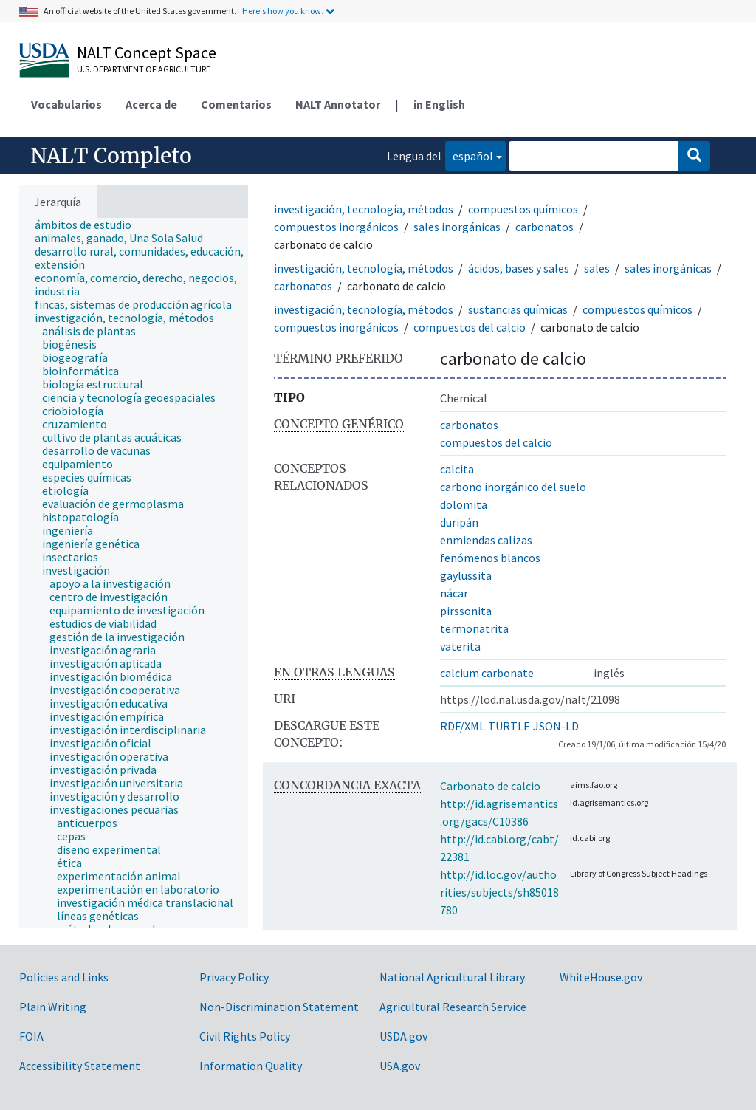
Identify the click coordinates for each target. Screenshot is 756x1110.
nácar (454, 593)
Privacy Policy (234, 977)
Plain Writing (52, 1006)
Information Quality (250, 1065)
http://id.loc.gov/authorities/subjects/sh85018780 (499, 892)
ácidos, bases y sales (518, 268)
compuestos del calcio (469, 327)
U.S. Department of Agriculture (143, 69)
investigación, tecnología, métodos (363, 209)
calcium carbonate (487, 672)
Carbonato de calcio (490, 785)
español (469, 154)
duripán (459, 522)
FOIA (31, 1036)
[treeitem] (89, 224)
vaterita (460, 646)
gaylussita (466, 575)
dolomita (463, 504)
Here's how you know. (282, 10)
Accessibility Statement (79, 1065)
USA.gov (399, 1065)
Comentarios (236, 104)
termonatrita (474, 628)
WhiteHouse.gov (601, 977)
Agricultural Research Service (452, 1006)
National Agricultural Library (452, 977)
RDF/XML (462, 726)
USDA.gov (403, 1036)
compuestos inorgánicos (336, 226)
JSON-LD (556, 726)
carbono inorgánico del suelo (513, 486)
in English (439, 104)
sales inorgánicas (457, 226)
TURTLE (509, 726)
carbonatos (544, 226)
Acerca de (151, 104)
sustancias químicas (518, 309)
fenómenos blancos (490, 557)
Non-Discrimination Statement (279, 1006)
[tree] (133, 573)
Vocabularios (66, 104)
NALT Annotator (337, 104)
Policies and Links (64, 977)
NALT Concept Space (146, 52)
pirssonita (466, 610)
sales (597, 268)
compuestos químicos (523, 209)
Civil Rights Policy (244, 1036)
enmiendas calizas (486, 539)
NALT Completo (111, 156)
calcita (457, 469)
